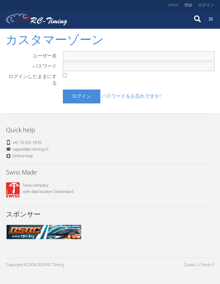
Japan (173, 5)
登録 (188, 5)
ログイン (206, 5)
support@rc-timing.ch (30, 149)
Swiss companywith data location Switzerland (39, 188)
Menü (211, 20)
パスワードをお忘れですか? (131, 96)
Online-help (22, 156)
